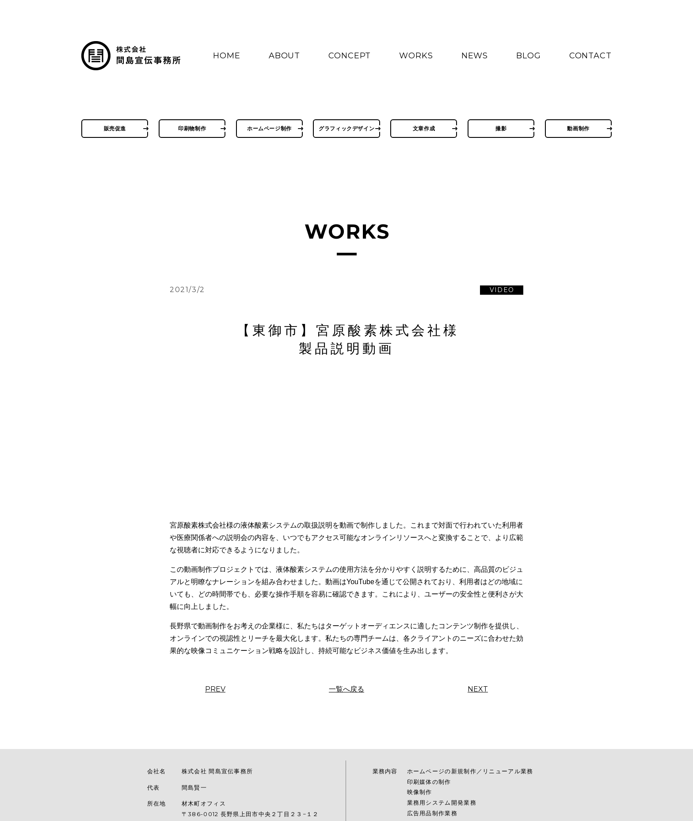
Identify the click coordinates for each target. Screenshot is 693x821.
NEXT (478, 689)
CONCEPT (349, 56)
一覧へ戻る (346, 689)
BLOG (528, 56)
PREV (215, 689)
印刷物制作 (192, 128)
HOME (226, 56)
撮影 (500, 128)
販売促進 (115, 128)
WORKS (416, 56)
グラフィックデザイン (346, 128)
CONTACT (590, 56)
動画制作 (578, 128)
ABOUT (285, 56)
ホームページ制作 (269, 128)
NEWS (474, 56)
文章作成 (424, 128)
